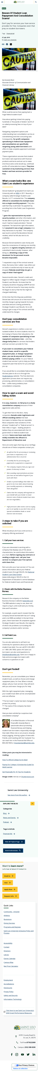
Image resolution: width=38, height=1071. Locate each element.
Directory (7, 951)
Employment (8, 980)
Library (6, 955)
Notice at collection (20, 1068)
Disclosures (8, 988)
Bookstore (7, 919)
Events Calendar (9, 959)
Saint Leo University (10, 40)
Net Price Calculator (11, 966)
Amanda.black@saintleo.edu (24, 743)
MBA (17, 193)
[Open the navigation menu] (2, 2)
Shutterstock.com (27, 777)
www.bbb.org (27, 601)
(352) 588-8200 (29, 1047)
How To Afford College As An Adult (15, 760)
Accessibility (8, 943)
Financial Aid (10, 33)
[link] (13, 850)
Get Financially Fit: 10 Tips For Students (16, 772)
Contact (6, 947)
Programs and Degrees (12, 927)
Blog (4, 8)
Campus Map (8, 962)
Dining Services (9, 923)
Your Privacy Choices (26, 1065)
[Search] (36, 2)
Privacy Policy (8, 992)
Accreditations (9, 984)
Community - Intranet (11, 912)
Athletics (7, 915)
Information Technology (13, 999)
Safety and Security (11, 995)
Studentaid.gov (7, 376)
